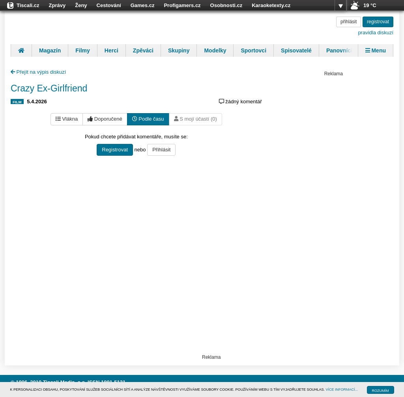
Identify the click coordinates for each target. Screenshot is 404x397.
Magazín (50, 50)
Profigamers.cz (182, 5)
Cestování (109, 5)
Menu (375, 50)
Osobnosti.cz (226, 5)
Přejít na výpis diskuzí (38, 72)
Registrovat (115, 150)
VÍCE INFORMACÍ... (342, 389)
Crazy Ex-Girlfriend (49, 88)
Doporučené (105, 119)
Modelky (215, 50)
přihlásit (348, 21)
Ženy (81, 5)
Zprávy (57, 5)
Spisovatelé (296, 50)
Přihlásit (161, 150)
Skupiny (178, 50)
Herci (111, 50)
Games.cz (143, 5)
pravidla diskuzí (375, 32)
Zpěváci (143, 50)
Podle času (148, 119)
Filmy (82, 50)
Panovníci (339, 50)
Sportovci (253, 50)
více (340, 5)
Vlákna (67, 119)
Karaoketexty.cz (271, 5)
